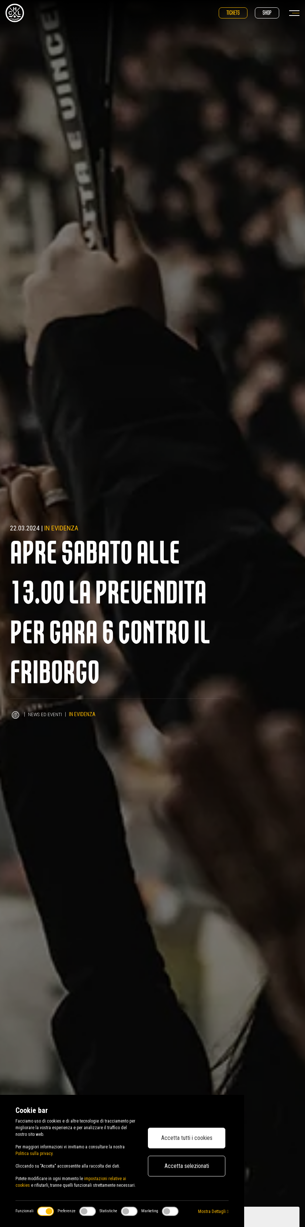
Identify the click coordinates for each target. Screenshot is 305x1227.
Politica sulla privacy (33, 1153)
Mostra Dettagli (213, 1211)
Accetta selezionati (186, 1165)
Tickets (233, 13)
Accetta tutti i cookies (186, 1137)
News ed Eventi (45, 714)
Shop (267, 13)
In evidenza (61, 528)
